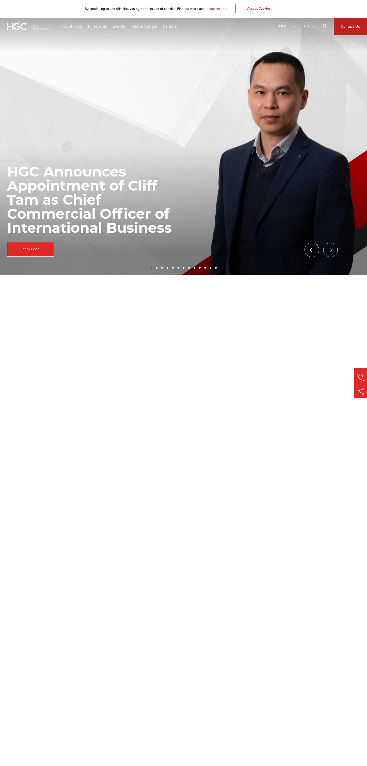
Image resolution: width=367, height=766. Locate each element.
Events (118, 26)
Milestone (97, 26)
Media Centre (144, 26)
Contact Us (350, 26)
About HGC (71, 26)
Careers (170, 26)
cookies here (218, 9)
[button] (151, 265)
